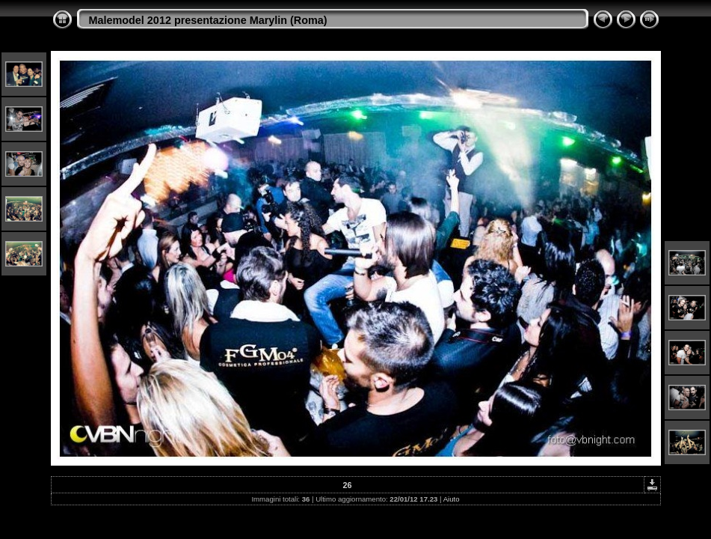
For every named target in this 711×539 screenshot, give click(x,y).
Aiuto (451, 499)
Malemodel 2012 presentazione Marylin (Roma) (208, 20)
